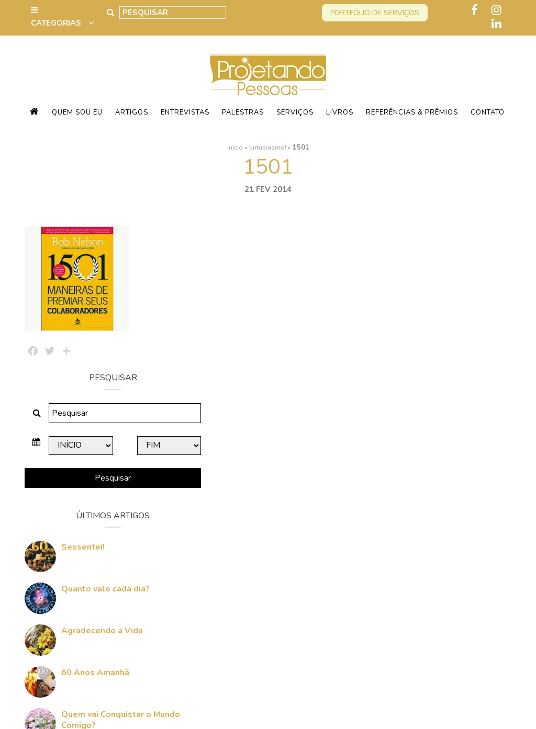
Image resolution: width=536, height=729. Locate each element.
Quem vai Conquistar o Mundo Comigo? (441, 575)
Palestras (243, 112)
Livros (339, 112)
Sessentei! (418, 402)
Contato (488, 112)
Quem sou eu (77, 112)
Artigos (131, 112)
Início (235, 147)
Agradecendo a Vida (437, 486)
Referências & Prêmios (412, 112)
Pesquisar (435, 333)
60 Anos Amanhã (430, 527)
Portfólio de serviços (374, 13)
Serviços (295, 112)
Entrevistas (185, 112)
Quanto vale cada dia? (440, 444)
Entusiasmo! (267, 147)
